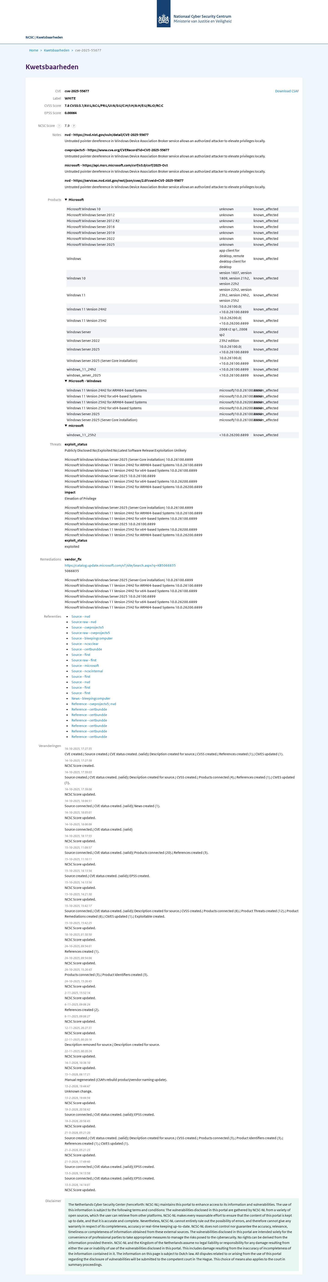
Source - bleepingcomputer (92, 638)
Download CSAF (287, 91)
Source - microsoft (85, 666)
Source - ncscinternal (87, 671)
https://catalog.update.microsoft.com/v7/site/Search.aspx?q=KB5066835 (120, 565)
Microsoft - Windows (85, 381)
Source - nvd (81, 616)
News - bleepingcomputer (91, 698)
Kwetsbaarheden (56, 50)
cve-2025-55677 (88, 50)
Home (33, 50)
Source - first (81, 655)
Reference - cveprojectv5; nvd (94, 704)
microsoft (76, 426)
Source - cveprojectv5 (88, 627)
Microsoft (76, 200)
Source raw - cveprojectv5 (91, 633)
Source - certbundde (87, 649)
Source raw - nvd (84, 622)
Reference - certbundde (89, 709)
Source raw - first (84, 660)
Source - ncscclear (85, 644)
